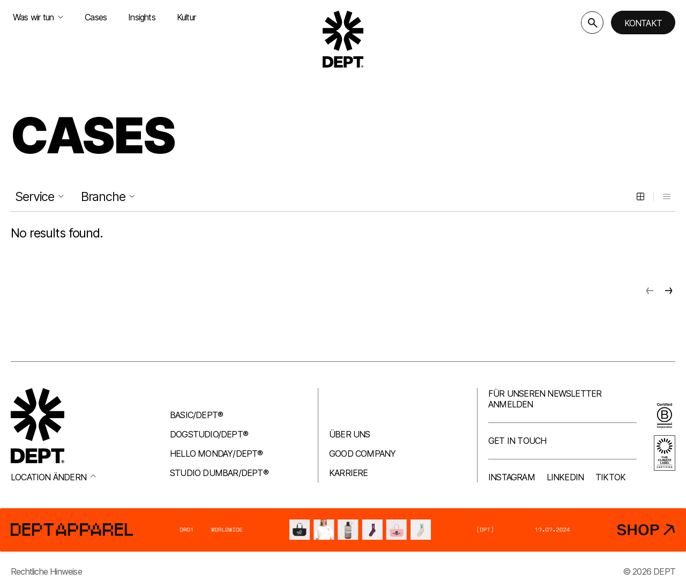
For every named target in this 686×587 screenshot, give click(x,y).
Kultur (186, 17)
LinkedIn (565, 477)
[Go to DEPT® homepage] (343, 39)
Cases (96, 17)
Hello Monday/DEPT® (216, 453)
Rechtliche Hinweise (46, 571)
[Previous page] (649, 290)
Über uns (349, 434)
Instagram (511, 477)
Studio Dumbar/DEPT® (219, 472)
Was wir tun (38, 17)
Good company (362, 453)
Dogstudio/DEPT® (209, 434)
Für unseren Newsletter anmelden (544, 399)
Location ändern (53, 477)
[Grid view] (640, 196)
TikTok (610, 477)
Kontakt (643, 23)
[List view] (666, 196)
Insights (141, 17)
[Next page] (668, 290)
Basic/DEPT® (196, 415)
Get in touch (517, 440)
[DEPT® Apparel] (343, 530)
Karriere (348, 472)
